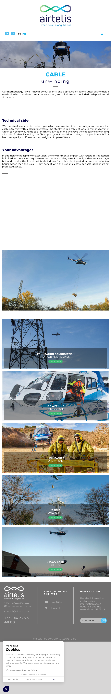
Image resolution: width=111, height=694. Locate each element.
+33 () (16, 620)
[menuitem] (19, 33)
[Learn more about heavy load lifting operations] (55, 569)
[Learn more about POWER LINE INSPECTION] (55, 413)
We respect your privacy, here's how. (21, 670)
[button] (6, 689)
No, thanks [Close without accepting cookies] (13, 679)
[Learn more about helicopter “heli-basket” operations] (55, 465)
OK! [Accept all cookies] (53, 679)
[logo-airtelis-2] (55, 5)
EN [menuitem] (24, 34)
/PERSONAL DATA (52, 639)
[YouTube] (7, 33)
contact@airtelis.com (16, 611)
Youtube (53, 602)
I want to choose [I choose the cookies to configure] (33, 679)
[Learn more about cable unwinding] (55, 517)
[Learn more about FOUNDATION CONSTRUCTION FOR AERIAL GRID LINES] (55, 361)
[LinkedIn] (13, 33)
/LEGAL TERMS (69, 639)
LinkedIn (53, 608)
